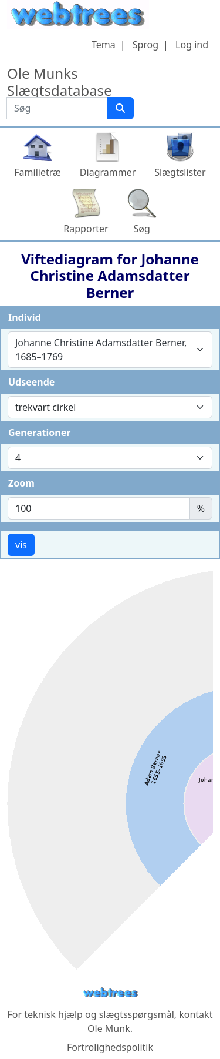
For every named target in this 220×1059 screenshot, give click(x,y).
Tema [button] (104, 44)
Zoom (21, 483)
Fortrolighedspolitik (110, 1047)
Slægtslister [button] (179, 172)
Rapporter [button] (85, 228)
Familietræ (37, 172)
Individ (24, 317)
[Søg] (120, 108)
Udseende (31, 382)
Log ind (191, 44)
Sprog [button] (145, 44)
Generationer (39, 432)
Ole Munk (108, 1028)
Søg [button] (142, 228)
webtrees (110, 993)
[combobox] (110, 349)
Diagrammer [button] (108, 172)
